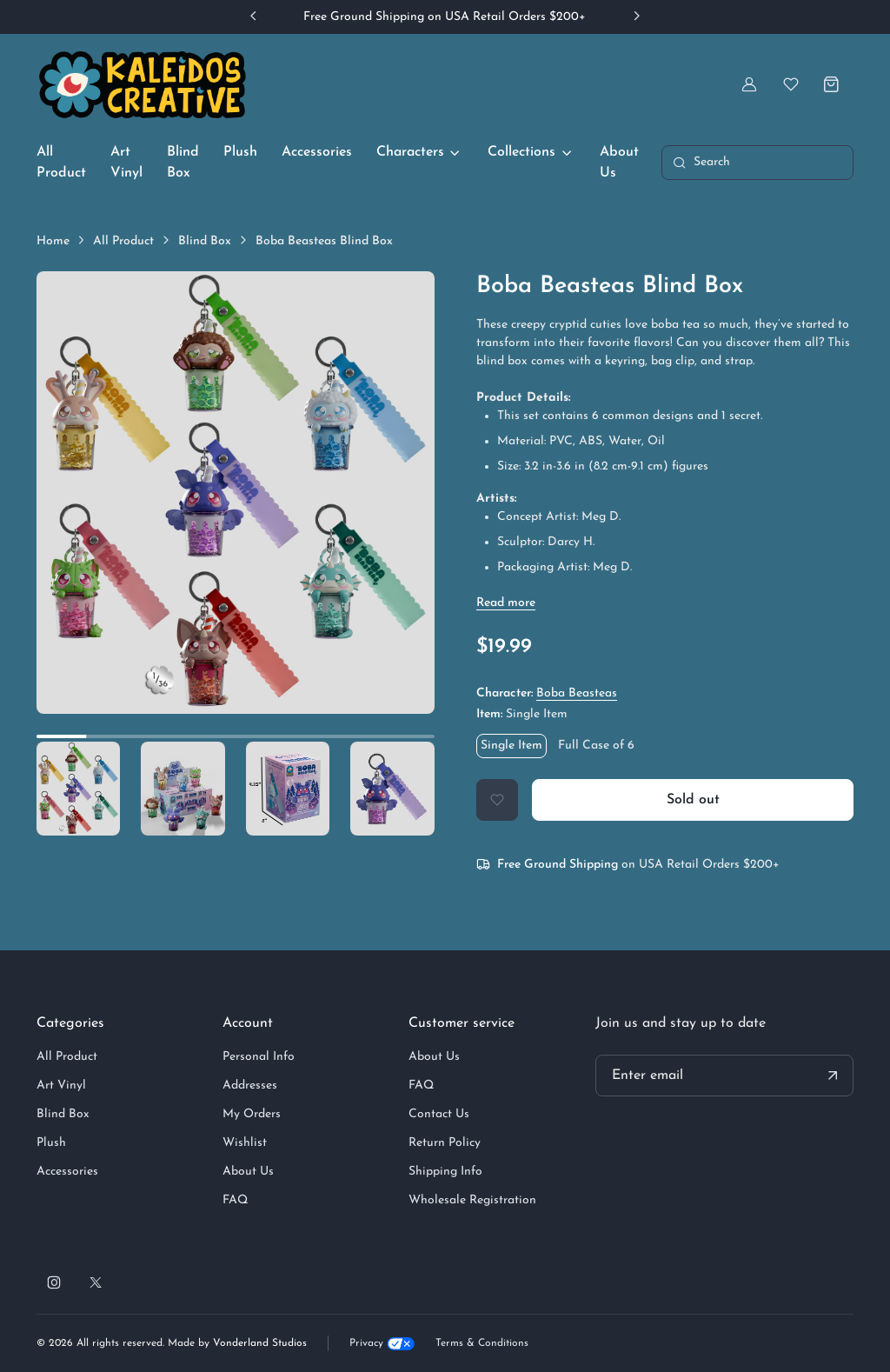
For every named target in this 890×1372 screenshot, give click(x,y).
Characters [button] (410, 152)
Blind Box (183, 162)
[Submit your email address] (832, 1075)
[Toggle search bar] (757, 162)
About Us (619, 162)
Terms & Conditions (481, 1343)
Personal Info (258, 1056)
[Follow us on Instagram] (54, 1282)
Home (53, 241)
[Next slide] (636, 15)
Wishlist (244, 1142)
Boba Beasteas (576, 693)
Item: (522, 714)
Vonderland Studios (260, 1343)
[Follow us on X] (95, 1282)
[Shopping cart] (832, 84)
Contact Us (438, 1114)
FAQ (235, 1200)
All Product (61, 162)
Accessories (317, 152)
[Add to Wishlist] (497, 800)
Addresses (249, 1085)
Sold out (693, 800)
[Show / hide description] (505, 603)
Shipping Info (445, 1171)
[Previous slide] (254, 15)
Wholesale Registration (472, 1200)
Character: (546, 693)
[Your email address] (724, 1075)
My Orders (251, 1114)
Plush (240, 152)
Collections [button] (521, 152)
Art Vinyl (126, 162)
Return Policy (444, 1142)
